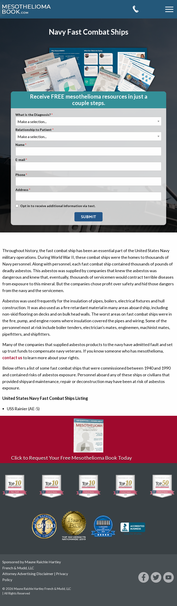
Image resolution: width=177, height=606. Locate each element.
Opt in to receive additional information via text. (57, 206)
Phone (20, 175)
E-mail (20, 160)
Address (21, 190)
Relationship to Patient (33, 130)
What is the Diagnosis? (33, 115)
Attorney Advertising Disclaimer (27, 573)
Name (19, 145)
